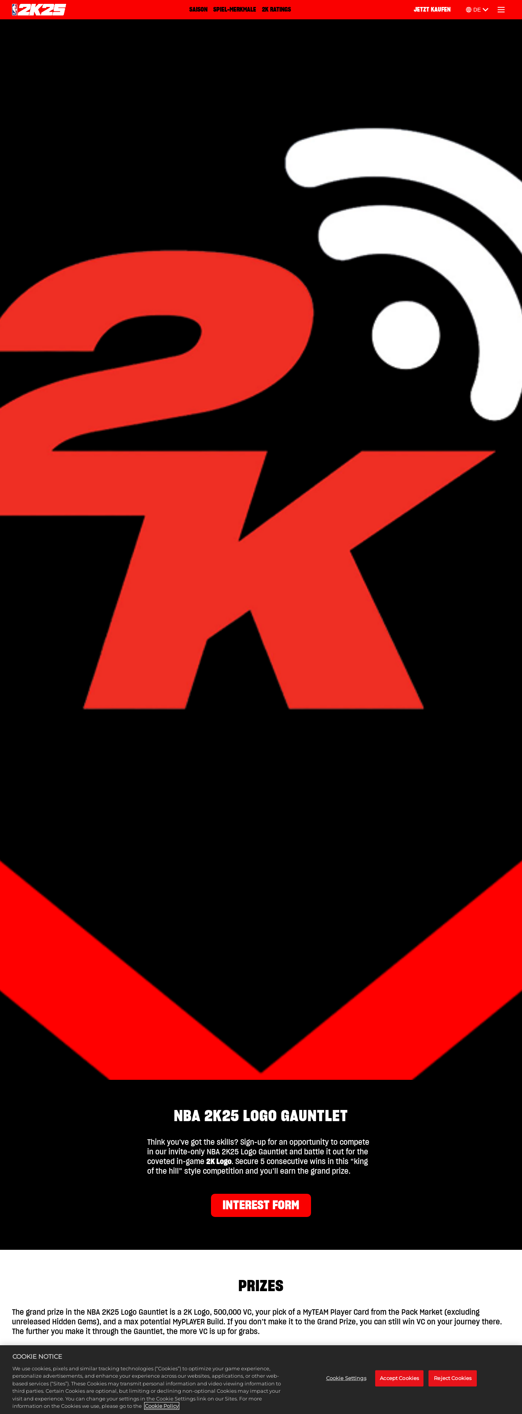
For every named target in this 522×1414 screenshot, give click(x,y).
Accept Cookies (399, 1378)
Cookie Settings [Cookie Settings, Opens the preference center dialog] (346, 1378)
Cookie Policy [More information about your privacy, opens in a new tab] (162, 1407)
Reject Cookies (452, 1378)
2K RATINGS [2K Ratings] (276, 10)
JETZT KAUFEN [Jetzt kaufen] (432, 10)
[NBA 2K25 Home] (39, 9)
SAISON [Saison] (198, 10)
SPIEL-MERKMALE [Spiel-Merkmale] (234, 10)
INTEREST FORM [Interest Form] (261, 1205)
